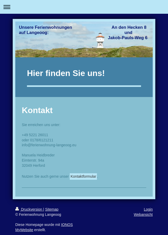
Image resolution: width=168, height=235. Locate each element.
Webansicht (143, 214)
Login (148, 209)
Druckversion (29, 209)
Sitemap (51, 209)
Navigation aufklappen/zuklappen (84, 6)
